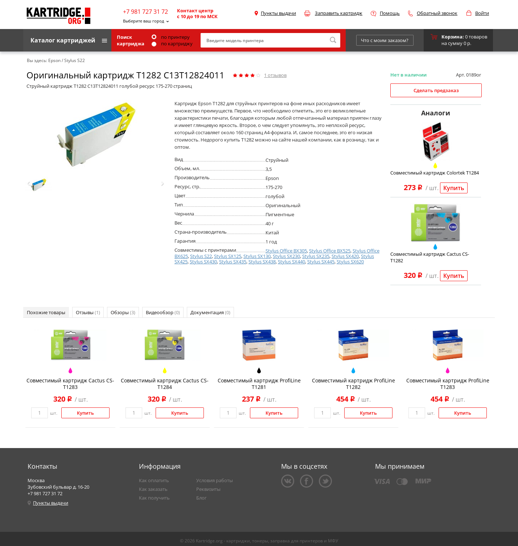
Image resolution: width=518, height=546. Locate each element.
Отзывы (88, 312)
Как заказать (153, 489)
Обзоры (123, 312)
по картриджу (172, 43)
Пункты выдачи (278, 13)
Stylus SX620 (350, 261)
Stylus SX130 (257, 256)
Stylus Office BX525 (329, 250)
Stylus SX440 (291, 261)
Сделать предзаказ (436, 90)
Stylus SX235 (315, 256)
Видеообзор (163, 312)
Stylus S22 (201, 256)
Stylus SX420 (345, 256)
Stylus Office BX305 (286, 250)
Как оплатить (154, 480)
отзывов (275, 75)
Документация (210, 312)
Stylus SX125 (227, 256)
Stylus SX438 (262, 261)
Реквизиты (208, 489)
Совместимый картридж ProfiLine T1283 (447, 383)
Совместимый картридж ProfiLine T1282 (353, 383)
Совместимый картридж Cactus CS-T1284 (165, 383)
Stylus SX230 (286, 256)
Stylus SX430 (203, 261)
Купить (453, 188)
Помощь (390, 13)
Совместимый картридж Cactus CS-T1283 (70, 383)
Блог (201, 497)
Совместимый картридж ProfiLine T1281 (259, 383)
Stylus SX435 (232, 261)
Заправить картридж (338, 13)
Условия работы (214, 480)
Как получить (154, 497)
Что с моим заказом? (384, 40)
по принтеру (171, 37)
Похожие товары (46, 312)
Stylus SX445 (320, 261)
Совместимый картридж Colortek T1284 (434, 172)
